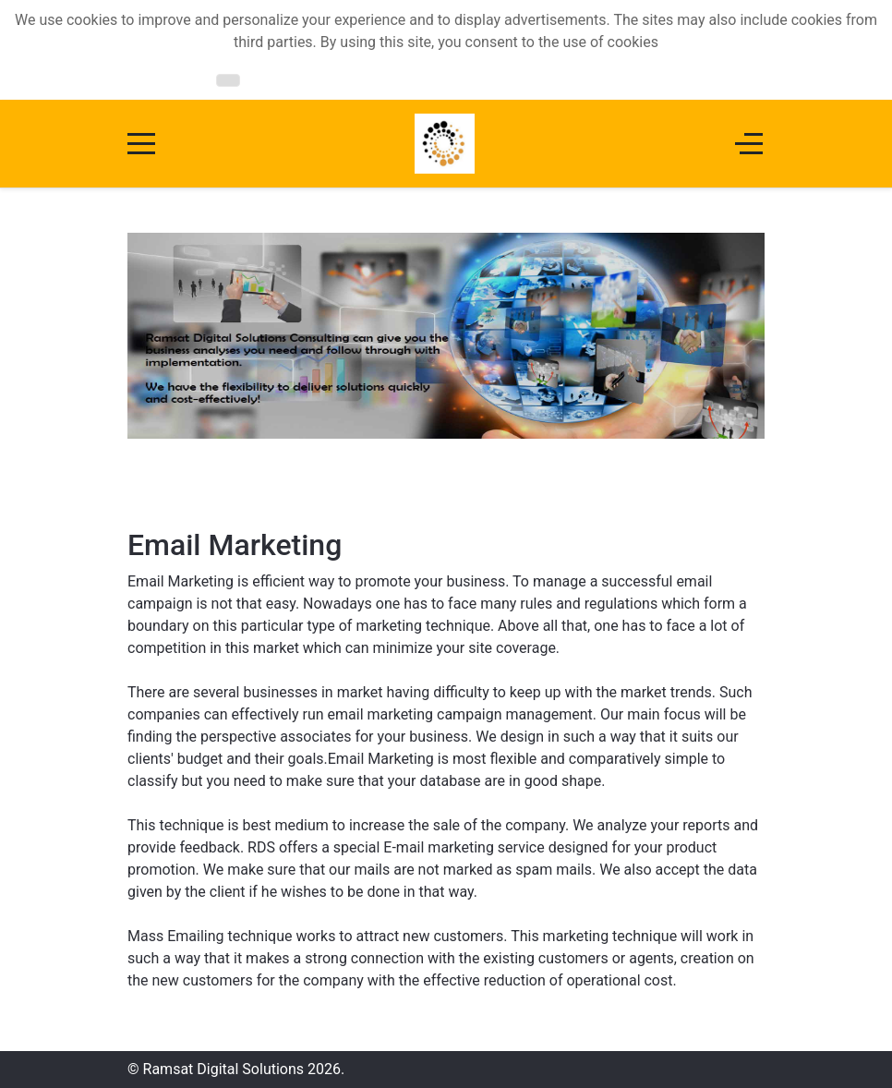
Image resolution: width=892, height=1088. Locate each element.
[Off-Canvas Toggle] (749, 144)
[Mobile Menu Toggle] (141, 144)
